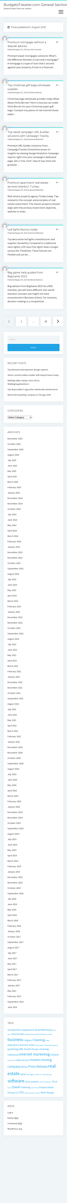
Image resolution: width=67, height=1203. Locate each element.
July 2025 (11, 460)
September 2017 (15, 942)
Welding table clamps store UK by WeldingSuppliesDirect (23, 382)
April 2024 (12, 530)
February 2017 (14, 980)
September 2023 (15, 568)
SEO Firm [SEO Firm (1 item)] (39, 1075)
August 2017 (13, 947)
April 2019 (12, 855)
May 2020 (11, 785)
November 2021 (14, 687)
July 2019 (11, 839)
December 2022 (14, 617)
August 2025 (13, 454)
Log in (10, 1112)
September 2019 (15, 828)
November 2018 (14, 882)
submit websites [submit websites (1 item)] (45, 1082)
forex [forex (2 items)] (32, 1045)
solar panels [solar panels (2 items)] (32, 1081)
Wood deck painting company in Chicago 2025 (29, 394)
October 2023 (14, 563)
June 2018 (12, 904)
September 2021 (15, 698)
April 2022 (12, 660)
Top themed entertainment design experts (27, 369)
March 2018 (12, 920)
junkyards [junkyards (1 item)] (11, 1060)
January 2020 (13, 806)
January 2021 (13, 741)
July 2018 (11, 898)
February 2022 (14, 671)
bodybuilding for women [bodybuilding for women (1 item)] (43, 1034)
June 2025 (12, 465)
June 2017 (12, 958)
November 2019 (14, 817)
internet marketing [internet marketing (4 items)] (34, 1054)
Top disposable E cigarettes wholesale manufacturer (32, 389)
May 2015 (11, 990)
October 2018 (14, 888)
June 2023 (12, 584)
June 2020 (12, 779)
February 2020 (14, 801)
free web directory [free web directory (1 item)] (51, 1045)
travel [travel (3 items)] (16, 1087)
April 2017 (12, 969)
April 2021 (12, 725)
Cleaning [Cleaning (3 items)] (38, 1040)
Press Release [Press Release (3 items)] (38, 1066)
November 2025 (14, 438)
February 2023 (14, 606)
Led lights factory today (22, 229)
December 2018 (14, 877)
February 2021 (14, 736)
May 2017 (11, 963)
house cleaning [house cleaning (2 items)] (40, 1049)
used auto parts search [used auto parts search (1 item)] (32, 1093)
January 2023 (13, 611)
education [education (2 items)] (13, 1045)
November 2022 (14, 622)
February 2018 (14, 925)
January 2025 (13, 492)
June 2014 (12, 1007)
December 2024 (14, 498)
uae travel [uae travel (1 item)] (34, 1088)
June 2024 (12, 519)
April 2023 (12, 595)
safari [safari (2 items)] (23, 1074)
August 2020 (13, 768)
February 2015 (14, 996)
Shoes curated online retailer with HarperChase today (33, 375)
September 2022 (15, 633)
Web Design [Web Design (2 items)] (47, 1092)
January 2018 (13, 931)
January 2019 (13, 871)
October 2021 (14, 693)
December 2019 (14, 812)
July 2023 (11, 579)
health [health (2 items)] (27, 1049)
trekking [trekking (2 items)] (25, 1087)
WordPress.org (14, 1128)
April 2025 (12, 476)
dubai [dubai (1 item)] (47, 1040)
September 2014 (15, 1001)
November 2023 (14, 557)
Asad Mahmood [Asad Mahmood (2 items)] (43, 1029)
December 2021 (14, 682)
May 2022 (11, 655)
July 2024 (11, 514)
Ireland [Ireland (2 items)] (54, 1054)
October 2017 (14, 936)
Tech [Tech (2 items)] (54, 1081)
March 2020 (12, 796)
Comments (14, 1123)
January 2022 (13, 676)
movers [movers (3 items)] (35, 1060)
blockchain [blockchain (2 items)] (18, 1034)
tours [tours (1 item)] (9, 1088)
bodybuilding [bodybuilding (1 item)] (29, 1034)
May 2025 (11, 471)
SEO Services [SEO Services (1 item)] (47, 1075)
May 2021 (11, 720)
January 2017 (13, 985)
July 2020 (11, 774)
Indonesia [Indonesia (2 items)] (13, 1054)
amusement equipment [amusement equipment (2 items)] (20, 1029)
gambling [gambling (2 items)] (12, 1049)
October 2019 (14, 823)
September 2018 (15, 893)
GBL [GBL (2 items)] (21, 1049)
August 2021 (13, 703)
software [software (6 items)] (15, 1081)
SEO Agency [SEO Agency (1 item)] (31, 1075)
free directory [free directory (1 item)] (40, 1045)
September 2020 (15, 763)
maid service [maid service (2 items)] (22, 1060)
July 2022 (11, 644)
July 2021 (11, 709)
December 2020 (14, 747)
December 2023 (14, 552)
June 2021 (12, 714)
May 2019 (11, 850)
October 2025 (14, 444)
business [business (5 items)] (15, 1039)
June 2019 (12, 844)
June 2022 (12, 649)
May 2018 (11, 909)
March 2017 (12, 974)
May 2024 (11, 525)
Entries (13, 1118)
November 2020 (14, 752)
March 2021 (12, 731)
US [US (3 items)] (21, 1092)
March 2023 (12, 601)
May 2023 (11, 590)
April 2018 (12, 915)
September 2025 (15, 449)
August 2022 (13, 638)
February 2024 (14, 541)
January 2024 (13, 546)
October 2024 (14, 509)
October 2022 (14, 628)
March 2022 (12, 666)
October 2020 (14, 758)
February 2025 (14, 487)
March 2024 (12, 536)
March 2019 (12, 860)
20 (46, 321)
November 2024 (14, 503)
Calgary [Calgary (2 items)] (27, 1040)
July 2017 (11, 953)
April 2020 (12, 790)
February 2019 (14, 866)
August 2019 (13, 833)
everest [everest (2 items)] (23, 1045)
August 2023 (13, 574)
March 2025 (12, 481)
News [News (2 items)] (24, 1066)
